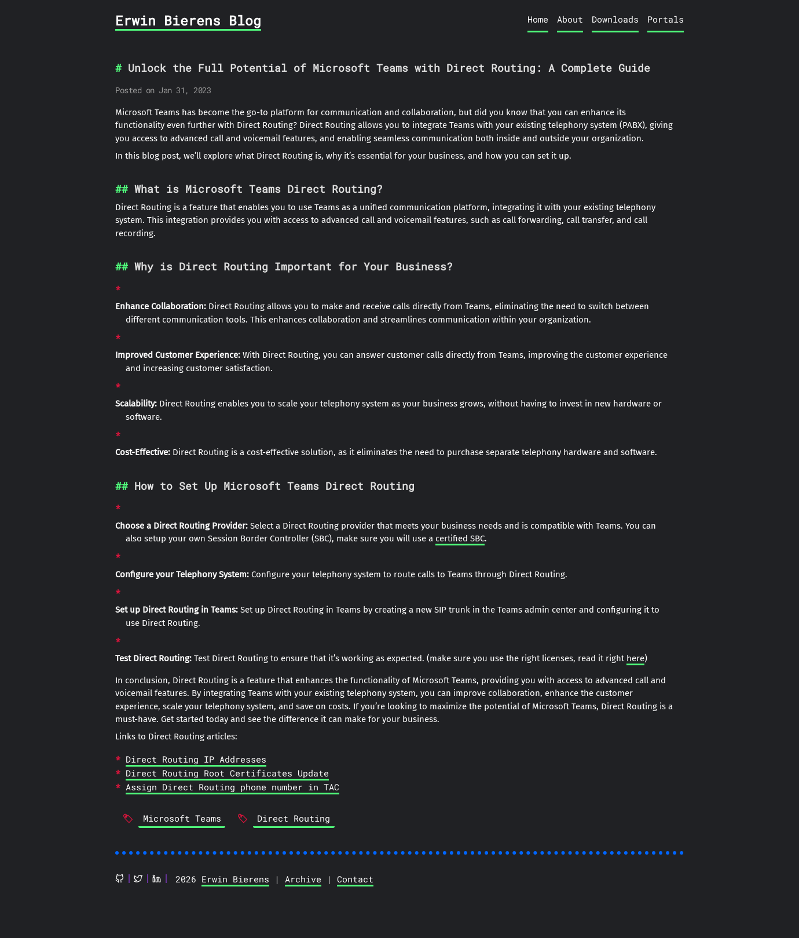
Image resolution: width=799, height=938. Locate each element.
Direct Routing (293, 818)
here (635, 658)
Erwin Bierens (235, 879)
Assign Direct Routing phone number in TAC (232, 787)
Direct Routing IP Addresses (196, 759)
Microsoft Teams (182, 818)
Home (537, 19)
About (570, 19)
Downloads (615, 19)
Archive (303, 879)
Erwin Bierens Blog (188, 20)
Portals (665, 19)
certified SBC (460, 538)
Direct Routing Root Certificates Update (227, 773)
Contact (355, 879)
